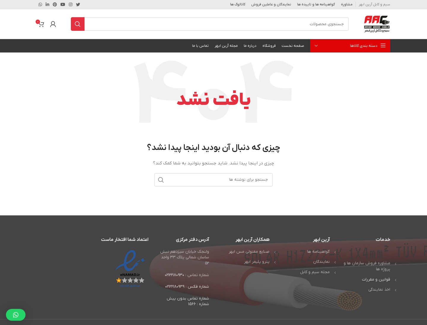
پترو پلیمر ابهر (257, 262)
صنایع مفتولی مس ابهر (249, 251)
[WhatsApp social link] (40, 4)
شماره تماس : (197, 275)
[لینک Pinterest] (55, 4)
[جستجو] (210, 24)
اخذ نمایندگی (379, 289)
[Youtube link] (63, 4)
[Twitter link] (78, 4)
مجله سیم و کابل (315, 272)
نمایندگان (321, 262)
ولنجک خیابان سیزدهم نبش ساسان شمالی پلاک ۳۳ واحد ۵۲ (184, 257)
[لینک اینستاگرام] (70, 4)
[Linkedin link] (47, 4)
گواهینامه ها (318, 251)
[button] (16, 310)
